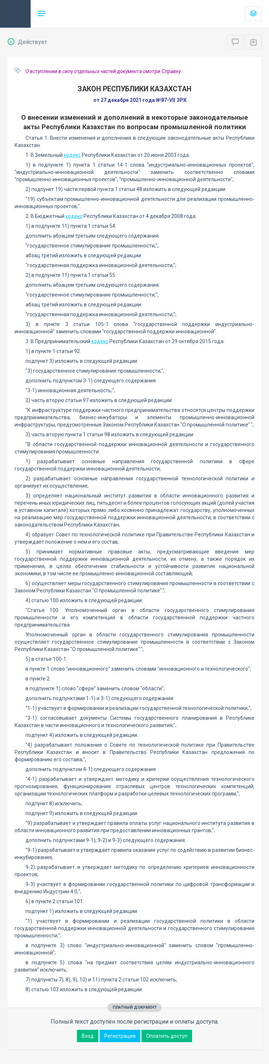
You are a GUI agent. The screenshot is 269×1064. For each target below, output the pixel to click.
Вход (88, 1036)
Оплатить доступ (166, 1036)
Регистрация (120, 1036)
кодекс (72, 155)
